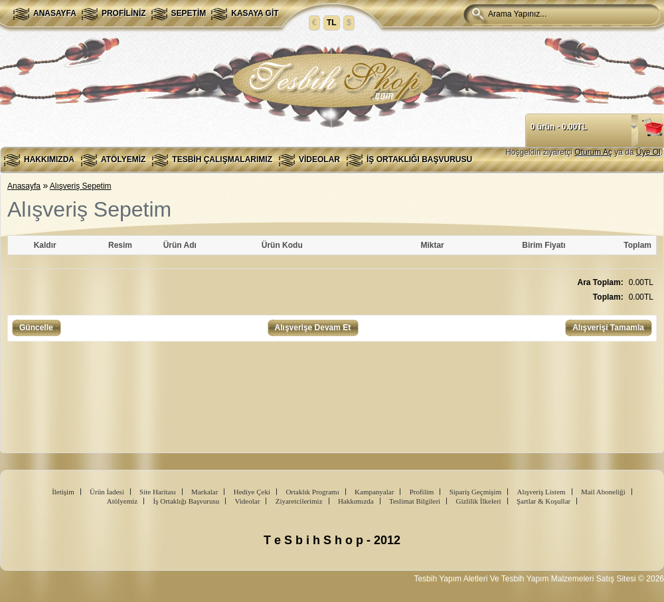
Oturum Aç (593, 152)
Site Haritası (157, 492)
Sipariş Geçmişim (476, 492)
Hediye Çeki (252, 492)
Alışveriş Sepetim (81, 186)
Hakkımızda (49, 159)
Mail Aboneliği (603, 492)
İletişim (63, 492)
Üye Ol (648, 152)
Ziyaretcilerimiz (299, 501)
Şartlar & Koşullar (543, 501)
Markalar (204, 492)
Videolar (319, 159)
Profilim (422, 492)
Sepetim (189, 13)
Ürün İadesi (107, 492)
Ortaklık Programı (312, 492)
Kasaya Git (254, 13)
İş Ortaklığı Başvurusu (419, 159)
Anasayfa (54, 13)
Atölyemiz (123, 159)
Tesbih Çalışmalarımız (222, 159)
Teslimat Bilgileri (414, 501)
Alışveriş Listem (541, 492)
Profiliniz (124, 13)
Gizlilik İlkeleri (478, 501)
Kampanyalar (374, 492)
